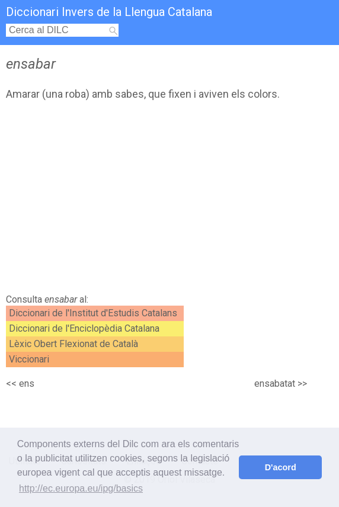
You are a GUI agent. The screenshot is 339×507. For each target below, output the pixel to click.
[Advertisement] (142, 200)
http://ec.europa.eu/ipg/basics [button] (81, 488)
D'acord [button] (280, 467)
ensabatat (274, 383)
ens (26, 383)
